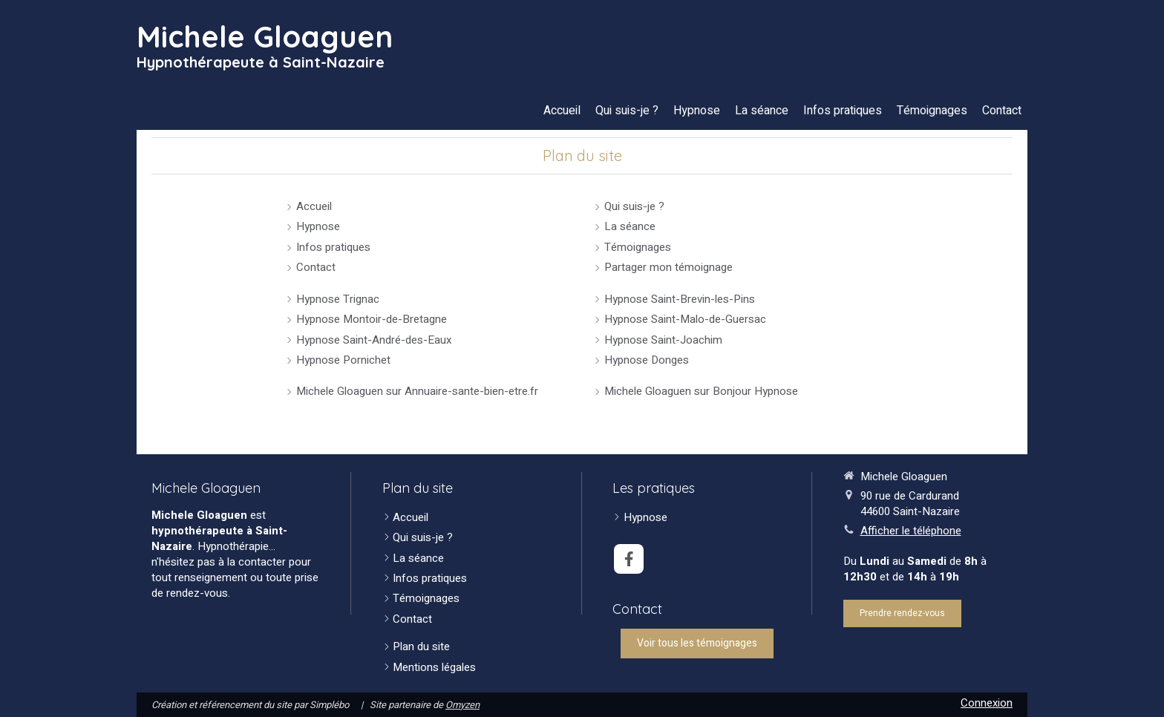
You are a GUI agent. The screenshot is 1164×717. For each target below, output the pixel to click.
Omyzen (462, 705)
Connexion (987, 703)
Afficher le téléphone (910, 531)
